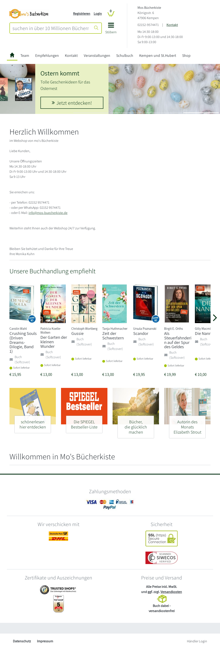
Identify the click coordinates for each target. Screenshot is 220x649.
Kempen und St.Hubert (157, 55)
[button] (111, 30)
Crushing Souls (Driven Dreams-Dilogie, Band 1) (23, 342)
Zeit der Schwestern (113, 335)
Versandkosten (171, 592)
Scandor (140, 333)
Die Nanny (204, 333)
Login (98, 13)
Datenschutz (22, 641)
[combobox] (50, 28)
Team (24, 55)
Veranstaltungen (97, 55)
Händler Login (197, 641)
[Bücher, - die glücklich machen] (136, 425)
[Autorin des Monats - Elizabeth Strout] (187, 425)
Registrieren (81, 13)
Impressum (45, 641)
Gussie (77, 333)
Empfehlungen (47, 55)
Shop (186, 55)
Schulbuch (124, 55)
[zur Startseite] (12, 55)
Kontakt (172, 25)
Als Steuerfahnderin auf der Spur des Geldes (177, 339)
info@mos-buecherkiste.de (48, 212)
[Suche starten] (96, 28)
